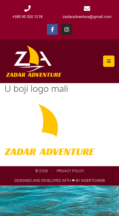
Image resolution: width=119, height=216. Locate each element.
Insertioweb (93, 180)
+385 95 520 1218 (27, 16)
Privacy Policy (70, 171)
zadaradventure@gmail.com (87, 16)
